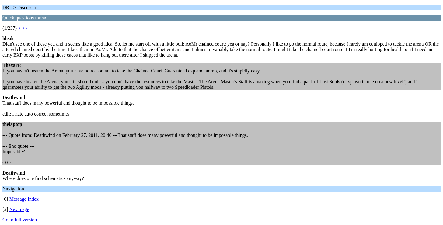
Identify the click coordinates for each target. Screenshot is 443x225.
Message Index (24, 199)
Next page (19, 209)
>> (24, 28)
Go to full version (19, 219)
